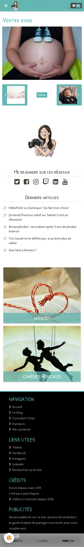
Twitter (17, 447)
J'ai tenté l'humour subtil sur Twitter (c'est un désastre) (38, 217)
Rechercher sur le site (27, 470)
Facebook (19, 453)
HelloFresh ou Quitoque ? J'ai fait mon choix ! (39, 208)
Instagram (19, 459)
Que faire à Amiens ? (23, 250)
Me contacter (21, 429)
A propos (18, 424)
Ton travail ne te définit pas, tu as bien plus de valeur (40, 240)
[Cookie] (9, 538)
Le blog (17, 412)
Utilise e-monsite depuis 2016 (33, 499)
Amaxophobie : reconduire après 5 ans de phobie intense (42, 229)
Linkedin (18, 464)
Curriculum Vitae (23, 418)
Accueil (17, 407)
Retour (42, 94)
